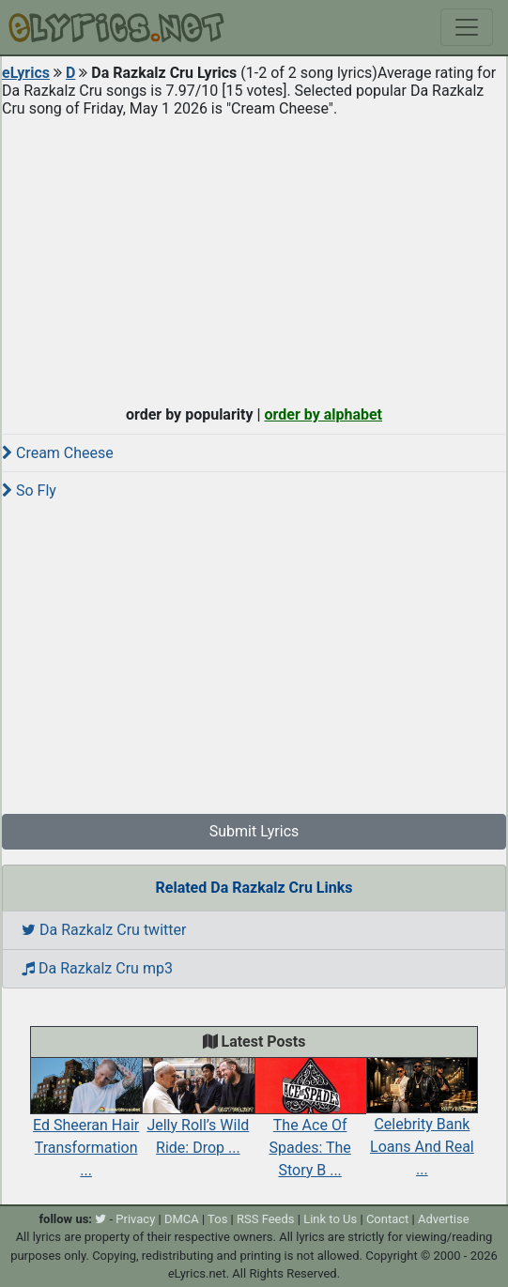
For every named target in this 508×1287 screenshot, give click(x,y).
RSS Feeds (266, 1219)
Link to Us (330, 1219)
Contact (387, 1219)
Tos (217, 1219)
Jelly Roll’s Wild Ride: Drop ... (198, 1115)
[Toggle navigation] (466, 27)
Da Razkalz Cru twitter (104, 930)
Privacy (135, 1219)
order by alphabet (323, 414)
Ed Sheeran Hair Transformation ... (86, 1126)
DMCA (181, 1219)
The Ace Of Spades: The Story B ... (310, 1126)
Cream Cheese (58, 453)
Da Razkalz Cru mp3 (97, 968)
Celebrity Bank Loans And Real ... (422, 1126)
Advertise (444, 1219)
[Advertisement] (254, 257)
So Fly (29, 490)
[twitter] (100, 1219)
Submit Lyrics (254, 831)
